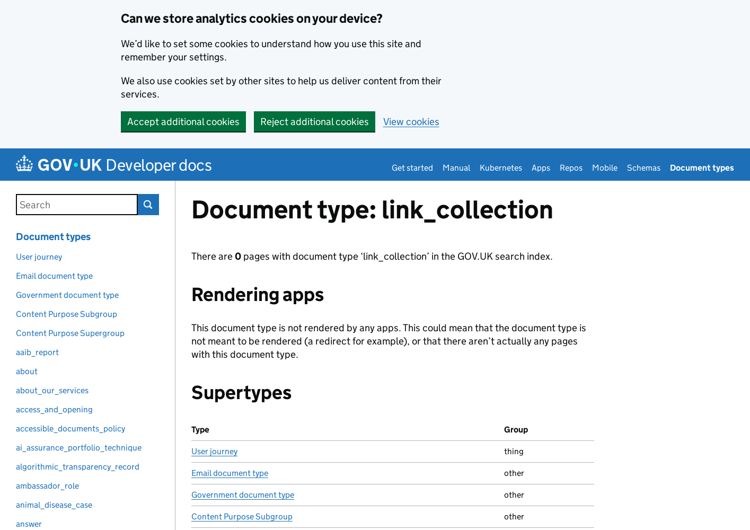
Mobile (604, 168)
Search (148, 204)
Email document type (229, 473)
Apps (541, 168)
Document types (702, 168)
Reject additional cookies (314, 122)
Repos (571, 168)
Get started (412, 168)
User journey (214, 451)
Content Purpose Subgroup (242, 516)
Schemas (643, 168)
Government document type (242, 495)
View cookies (411, 122)
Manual (456, 168)
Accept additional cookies (183, 122)
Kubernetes (501, 168)
